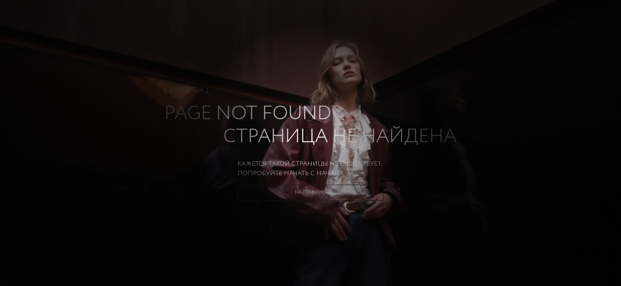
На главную (310, 192)
